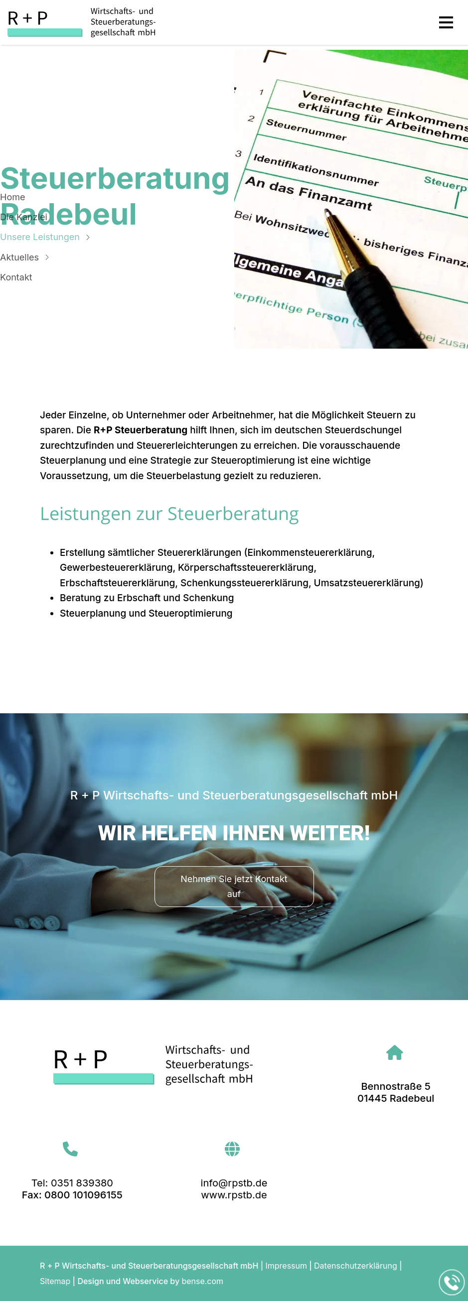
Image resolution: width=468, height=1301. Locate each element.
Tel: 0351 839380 (72, 1183)
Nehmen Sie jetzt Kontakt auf (233, 886)
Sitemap (55, 1281)
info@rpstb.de (234, 1183)
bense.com (202, 1281)
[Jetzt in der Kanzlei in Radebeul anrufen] (452, 1283)
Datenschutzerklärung (355, 1266)
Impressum (286, 1266)
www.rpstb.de (234, 1195)
